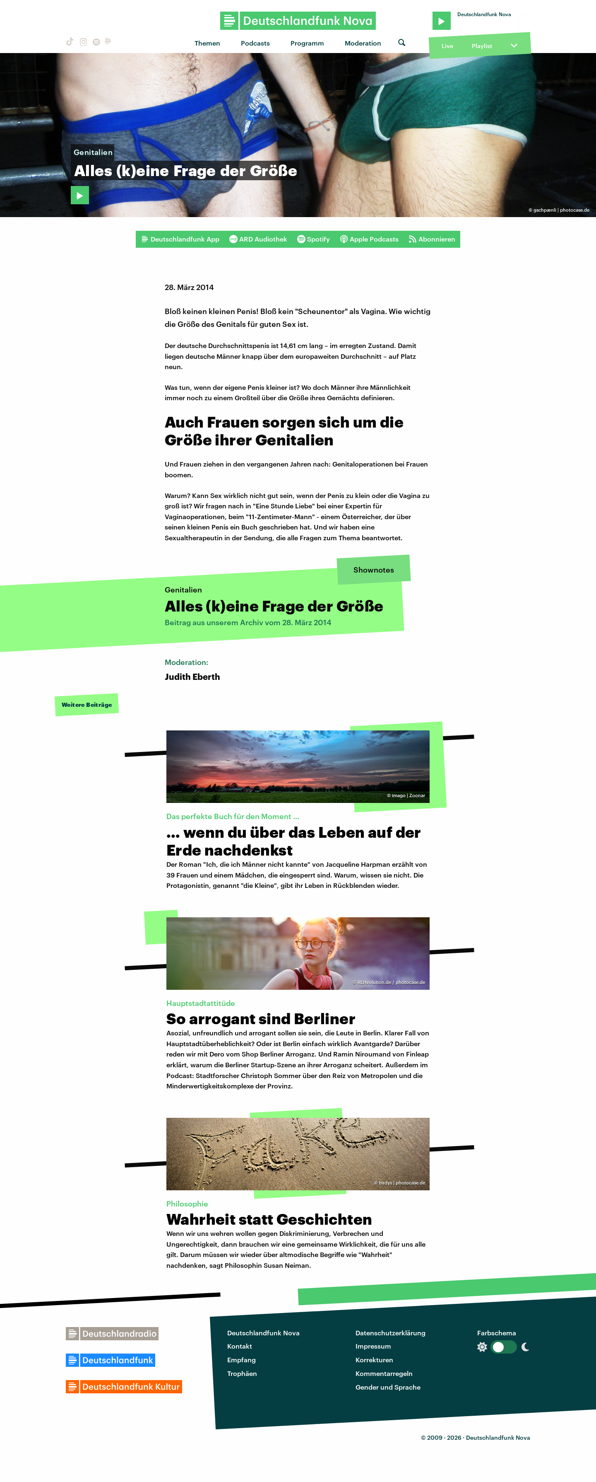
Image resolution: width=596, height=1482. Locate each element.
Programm (307, 43)
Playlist (482, 45)
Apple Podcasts (369, 239)
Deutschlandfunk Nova (263, 1333)
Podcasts (255, 43)
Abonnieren (432, 239)
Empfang (241, 1360)
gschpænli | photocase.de (561, 210)
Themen (207, 43)
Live (447, 45)
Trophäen (242, 1373)
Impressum (373, 1346)
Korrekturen (374, 1360)
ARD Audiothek (258, 239)
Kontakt (239, 1346)
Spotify (313, 239)
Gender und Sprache (388, 1387)
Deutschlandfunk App (180, 239)
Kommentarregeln (384, 1373)
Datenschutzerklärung (390, 1333)
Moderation (363, 43)
